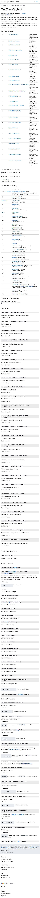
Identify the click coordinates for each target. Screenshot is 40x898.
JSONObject (4, 200)
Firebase (3, 891)
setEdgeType (15, 257)
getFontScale (15, 220)
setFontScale (15, 269)
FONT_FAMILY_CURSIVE (14, 80)
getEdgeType (15, 208)
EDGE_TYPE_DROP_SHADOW (15, 50)
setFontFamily (15, 261)
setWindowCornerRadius (17, 284)
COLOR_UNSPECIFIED (13, 34)
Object (24, 13)
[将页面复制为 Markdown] (21, 9)
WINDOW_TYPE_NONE (14, 143)
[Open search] (34, 1)
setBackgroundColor (16, 246)
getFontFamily (15, 212)
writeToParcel (15, 294)
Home (2, 5)
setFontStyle (15, 273)
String (3, 212)
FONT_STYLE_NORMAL (14, 133)
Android (3, 886)
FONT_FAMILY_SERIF (13, 101)
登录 (37, 1)
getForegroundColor (16, 228)
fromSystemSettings (17, 191)
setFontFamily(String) (15, 749)
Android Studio (4, 875)
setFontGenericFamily (17, 265)
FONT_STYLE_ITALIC (13, 128)
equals (13, 189)
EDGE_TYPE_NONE (13, 55)
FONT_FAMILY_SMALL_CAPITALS (16, 105)
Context (23, 191)
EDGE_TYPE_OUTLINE (14, 59)
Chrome (3, 889)
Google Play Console (5, 877)
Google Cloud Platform (6, 893)
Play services (11, 2)
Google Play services (15, 5)
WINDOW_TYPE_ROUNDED (15, 154)
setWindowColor (15, 280)
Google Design (4, 869)
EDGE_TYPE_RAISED (13, 64)
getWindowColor (15, 231)
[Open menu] (2, 1)
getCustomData (15, 200)
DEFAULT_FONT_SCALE (14, 41)
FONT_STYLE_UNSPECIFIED (15, 138)
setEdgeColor (15, 253)
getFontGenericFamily (17, 216)
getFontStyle (15, 224)
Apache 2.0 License (32, 847)
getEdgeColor (15, 204)
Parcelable (10, 15)
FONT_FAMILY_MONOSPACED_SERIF (17, 91)
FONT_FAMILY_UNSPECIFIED (15, 110)
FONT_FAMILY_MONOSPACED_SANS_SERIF (18, 84)
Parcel (20, 294)
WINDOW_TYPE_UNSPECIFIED (15, 161)
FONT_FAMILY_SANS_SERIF (15, 96)
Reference (23, 5)
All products (3, 895)
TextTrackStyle (5, 179)
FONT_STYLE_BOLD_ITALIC (15, 122)
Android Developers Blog (6, 859)
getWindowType (15, 239)
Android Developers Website (7, 867)
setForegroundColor (16, 277)
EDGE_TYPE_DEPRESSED (14, 45)
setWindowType (15, 290)
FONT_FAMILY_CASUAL (14, 76)
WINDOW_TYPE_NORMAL (14, 149)
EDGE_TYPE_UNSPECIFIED (15, 70)
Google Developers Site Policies (13, 848)
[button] (11, 172)
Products (7, 5)
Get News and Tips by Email (7, 861)
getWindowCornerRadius (17, 235)
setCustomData (15, 249)
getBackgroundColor (16, 196)
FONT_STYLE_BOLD (13, 117)
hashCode (14, 243)
